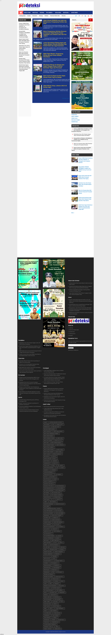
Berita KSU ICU (58, 440)
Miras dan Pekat (47, 542)
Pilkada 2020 (46, 579)
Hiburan (54, 470)
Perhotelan (46, 569)
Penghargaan (47, 567)
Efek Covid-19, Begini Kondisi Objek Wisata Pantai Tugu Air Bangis (54, 76)
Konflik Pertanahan (57, 522)
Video (57, 626)
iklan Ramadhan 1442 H (49, 488)
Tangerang (46, 615)
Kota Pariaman (47, 524)
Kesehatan (46, 520)
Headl (62, 467)
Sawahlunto (53, 594)
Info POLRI (46, 495)
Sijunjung (55, 601)
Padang (61, 549)
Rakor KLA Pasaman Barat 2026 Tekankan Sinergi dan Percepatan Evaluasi (24, 54)
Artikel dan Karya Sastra (55, 422)
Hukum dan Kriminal (48, 472)
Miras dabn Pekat (55, 540)
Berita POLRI (59, 449)
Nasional (42, 12)
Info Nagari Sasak (56, 492)
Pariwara (57, 554)
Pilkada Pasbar (47, 581)
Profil (45, 592)
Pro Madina (46, 588)
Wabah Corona (47, 628)
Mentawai (46, 540)
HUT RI (45, 476)
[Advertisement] (68, 6)
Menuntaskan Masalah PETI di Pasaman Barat (54, 406)
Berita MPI (46, 442)
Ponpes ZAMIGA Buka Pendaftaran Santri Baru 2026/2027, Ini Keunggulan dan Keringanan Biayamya (24, 26)
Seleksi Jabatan (47, 597)
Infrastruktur (47, 497)
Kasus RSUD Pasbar (48, 513)
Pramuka (56, 583)
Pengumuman (56, 567)
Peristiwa (54, 569)
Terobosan (46, 619)
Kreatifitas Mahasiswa (49, 526)
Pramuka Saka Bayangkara (50, 585)
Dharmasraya (47, 463)
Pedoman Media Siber (55, 15)
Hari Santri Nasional (48, 467)
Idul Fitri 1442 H (47, 479)
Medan (57, 538)
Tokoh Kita (46, 622)
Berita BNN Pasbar (58, 431)
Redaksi (46, 15)
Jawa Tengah (52, 501)
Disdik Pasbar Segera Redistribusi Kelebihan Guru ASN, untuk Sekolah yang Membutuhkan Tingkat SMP (24, 67)
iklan (55, 479)
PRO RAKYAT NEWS (75, 120)
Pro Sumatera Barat (48, 590)
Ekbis (53, 465)
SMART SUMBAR (74, 116)
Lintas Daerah (57, 531)
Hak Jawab (60, 465)
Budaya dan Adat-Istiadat (50, 458)
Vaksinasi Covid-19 (48, 626)
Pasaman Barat (47, 560)
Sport (50, 608)
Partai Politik (47, 558)
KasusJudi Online (59, 513)
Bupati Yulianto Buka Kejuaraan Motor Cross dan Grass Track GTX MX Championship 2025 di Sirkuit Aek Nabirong (80, 301)
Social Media (58, 12)
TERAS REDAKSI (47, 617)
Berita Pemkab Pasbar (49, 445)
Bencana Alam (55, 426)
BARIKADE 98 (46, 426)
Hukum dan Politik (48, 474)
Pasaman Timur (58, 560)
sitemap (71, 327)
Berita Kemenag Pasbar (49, 438)
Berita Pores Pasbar (48, 451)
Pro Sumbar (49, 12)
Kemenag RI (55, 517)
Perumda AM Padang (48, 574)
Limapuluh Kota (47, 531)
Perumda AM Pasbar (48, 576)
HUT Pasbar (58, 474)
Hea (57, 467)
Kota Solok (56, 524)
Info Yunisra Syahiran (56, 495)
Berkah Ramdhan (57, 454)
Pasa (54, 558)
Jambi (45, 501)
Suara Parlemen (59, 608)
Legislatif (54, 529)
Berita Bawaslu (47, 431)
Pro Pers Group (55, 588)
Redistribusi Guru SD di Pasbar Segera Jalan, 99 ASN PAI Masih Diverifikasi (24, 47)
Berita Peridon (60, 445)
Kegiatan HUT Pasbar (56, 515)
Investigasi (35, 12)
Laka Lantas (46, 529)
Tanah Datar (57, 613)
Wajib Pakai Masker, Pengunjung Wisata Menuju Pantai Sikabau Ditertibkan (53, 55)
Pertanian (59, 572)
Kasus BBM (46, 506)
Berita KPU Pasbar (48, 440)
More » (72, 212)
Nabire (45, 544)
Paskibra (46, 563)
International (57, 497)
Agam (45, 422)
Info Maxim (46, 492)
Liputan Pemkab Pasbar (49, 535)
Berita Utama (27, 12)
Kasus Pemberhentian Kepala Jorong (52, 508)
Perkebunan (46, 572)
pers (53, 572)
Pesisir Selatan (59, 576)
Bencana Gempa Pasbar (49, 429)
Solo (61, 601)
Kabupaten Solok (59, 504)
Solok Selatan (47, 603)
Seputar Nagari (47, 599)
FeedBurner (76, 350)
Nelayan (62, 547)
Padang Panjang (47, 551)
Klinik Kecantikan (55, 520)
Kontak (29, 15)
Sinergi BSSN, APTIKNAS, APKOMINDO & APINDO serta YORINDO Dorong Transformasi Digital (24, 34)
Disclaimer (34, 15)
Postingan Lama (65, 98)
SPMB (45, 608)
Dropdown (66, 12)
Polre (45, 583)
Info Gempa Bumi (59, 490)
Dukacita (55, 463)
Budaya (54, 456)
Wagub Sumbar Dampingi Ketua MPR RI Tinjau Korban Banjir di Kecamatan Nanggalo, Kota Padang (29, 379)
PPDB (50, 583)
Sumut (45, 610)
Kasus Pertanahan (48, 510)
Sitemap (41, 15)
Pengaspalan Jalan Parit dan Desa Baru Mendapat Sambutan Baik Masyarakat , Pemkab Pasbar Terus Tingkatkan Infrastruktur (80, 309)
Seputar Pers (57, 599)
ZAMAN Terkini (74, 118)
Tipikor (53, 619)
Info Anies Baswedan (48, 490)
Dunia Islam (46, 465)
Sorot (55, 603)
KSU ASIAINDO (60, 526)
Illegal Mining (60, 488)
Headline (46, 470)
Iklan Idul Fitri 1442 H (48, 483)
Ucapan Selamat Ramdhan (50, 624)
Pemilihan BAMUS (47, 565)
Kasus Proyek (58, 510)
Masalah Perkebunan (48, 538)
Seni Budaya (57, 597)
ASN (53, 424)
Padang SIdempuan (48, 554)
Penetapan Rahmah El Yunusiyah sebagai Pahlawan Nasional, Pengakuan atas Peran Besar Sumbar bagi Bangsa (30, 384)
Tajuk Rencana (47, 613)
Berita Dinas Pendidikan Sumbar (51, 433)
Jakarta (58, 499)
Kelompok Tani (47, 517)
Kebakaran (46, 515)
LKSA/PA (59, 535)
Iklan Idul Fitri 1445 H (48, 485)
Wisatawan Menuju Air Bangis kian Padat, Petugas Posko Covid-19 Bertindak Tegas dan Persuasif (53, 66)
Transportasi (55, 622)
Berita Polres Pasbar (48, 449)
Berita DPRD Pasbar (48, 436)
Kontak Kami (72, 331)
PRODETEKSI (74, 114)
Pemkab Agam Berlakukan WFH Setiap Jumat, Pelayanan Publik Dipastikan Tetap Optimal (24, 60)
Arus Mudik (46, 424)
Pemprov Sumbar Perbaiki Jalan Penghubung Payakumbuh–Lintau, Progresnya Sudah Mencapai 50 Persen (30, 388)
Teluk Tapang (55, 615)
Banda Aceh (59, 424)
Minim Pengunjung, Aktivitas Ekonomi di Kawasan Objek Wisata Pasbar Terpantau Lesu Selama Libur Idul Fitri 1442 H (54, 34)
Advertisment (74, 12)
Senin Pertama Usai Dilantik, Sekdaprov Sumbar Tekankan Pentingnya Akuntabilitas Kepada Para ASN (29, 393)
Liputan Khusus (47, 533)
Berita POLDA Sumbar (48, 447)
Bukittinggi (46, 460)
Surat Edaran (53, 610)
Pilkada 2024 (55, 579)
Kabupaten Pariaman (48, 504)
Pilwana (56, 581)
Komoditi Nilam (47, 522)
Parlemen (54, 556)
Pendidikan (56, 565)
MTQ (55, 542)
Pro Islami (61, 585)
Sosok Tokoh (56, 606)
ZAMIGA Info (57, 628)
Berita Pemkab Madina (56, 442)
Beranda (63, 15)
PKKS (62, 581)
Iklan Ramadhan (59, 485)
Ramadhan (61, 592)
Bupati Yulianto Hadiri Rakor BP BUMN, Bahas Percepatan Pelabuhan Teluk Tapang (24, 41)
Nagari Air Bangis (54, 544)
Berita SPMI (58, 451)
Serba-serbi (46, 601)
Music (61, 542)
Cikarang (54, 460)
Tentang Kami (22, 15)
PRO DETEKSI (55, 631)
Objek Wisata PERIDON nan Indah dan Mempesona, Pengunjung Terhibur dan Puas (55, 22)
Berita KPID (60, 438)
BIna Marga (46, 456)
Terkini (54, 617)
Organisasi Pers (53, 549)
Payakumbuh (54, 563)
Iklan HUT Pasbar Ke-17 (49, 481)
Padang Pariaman (58, 551)
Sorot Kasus (47, 606)
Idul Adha (52, 476)
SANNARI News (74, 121)
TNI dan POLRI (60, 619)
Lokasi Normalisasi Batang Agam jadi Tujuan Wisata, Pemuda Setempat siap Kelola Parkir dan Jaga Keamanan (55, 44)
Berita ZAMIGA (47, 454)
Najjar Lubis (47, 547)
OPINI (45, 549)
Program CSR (53, 592)
